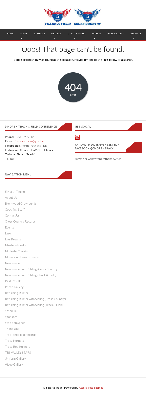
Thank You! (12, 328)
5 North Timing (77, 33)
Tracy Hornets (14, 340)
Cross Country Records (20, 221)
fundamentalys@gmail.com (30, 141)
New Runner (13, 263)
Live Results (13, 239)
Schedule (39, 33)
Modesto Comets (16, 251)
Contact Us (12, 215)
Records (56, 33)
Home (10, 33)
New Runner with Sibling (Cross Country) (31, 269)
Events (9, 227)
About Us (135, 33)
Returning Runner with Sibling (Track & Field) (34, 305)
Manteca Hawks (15, 245)
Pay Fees (96, 33)
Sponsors (11, 317)
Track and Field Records (20, 334)
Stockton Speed (15, 322)
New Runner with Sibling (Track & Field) (30, 275)
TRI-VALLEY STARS (18, 352)
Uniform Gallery (15, 358)
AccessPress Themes (91, 387)
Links (8, 233)
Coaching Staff (15, 209)
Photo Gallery (14, 287)
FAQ (74, 44)
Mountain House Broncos (22, 257)
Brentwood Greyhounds (20, 203)
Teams (23, 33)
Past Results (13, 281)
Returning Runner (16, 293)
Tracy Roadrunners (17, 346)
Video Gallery (115, 33)
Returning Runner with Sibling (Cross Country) (35, 299)
